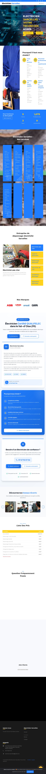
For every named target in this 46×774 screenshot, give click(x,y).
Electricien (11, 3)
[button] (3, 668)
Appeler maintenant (13, 466)
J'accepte (30, 771)
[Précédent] (2, 507)
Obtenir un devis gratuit (23, 430)
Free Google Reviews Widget (23, 669)
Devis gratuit (7, 118)
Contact (25, 739)
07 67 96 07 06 (13, 336)
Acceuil (25, 732)
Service (25, 737)
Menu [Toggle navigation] (41, 3)
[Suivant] (43, 507)
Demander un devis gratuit (29, 336)
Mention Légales (31, 759)
